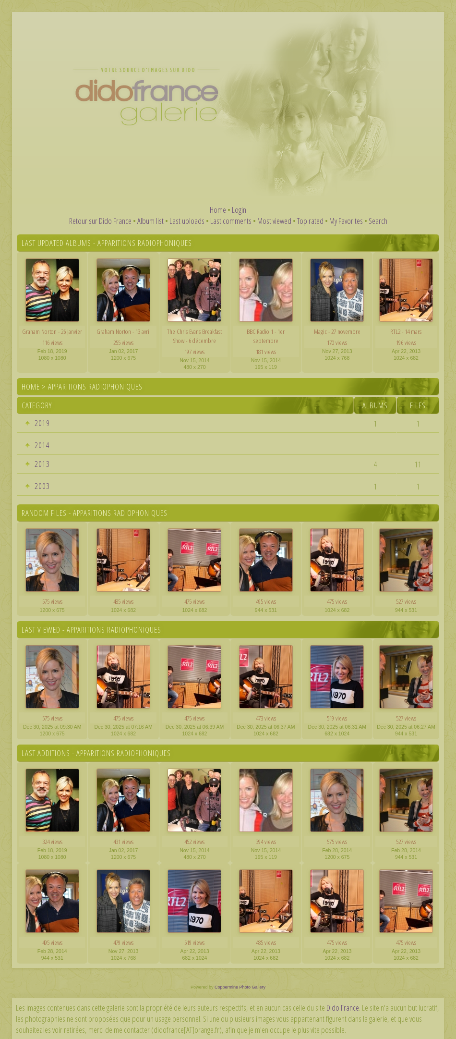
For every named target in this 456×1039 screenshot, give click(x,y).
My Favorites (346, 220)
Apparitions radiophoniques (95, 386)
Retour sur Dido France (100, 220)
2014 (42, 445)
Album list (150, 220)
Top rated (310, 220)
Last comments (231, 220)
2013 (42, 463)
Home (218, 209)
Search (378, 220)
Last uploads (186, 220)
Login (239, 209)
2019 (42, 422)
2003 (42, 485)
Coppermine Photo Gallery (240, 987)
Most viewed (274, 220)
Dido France (342, 1007)
